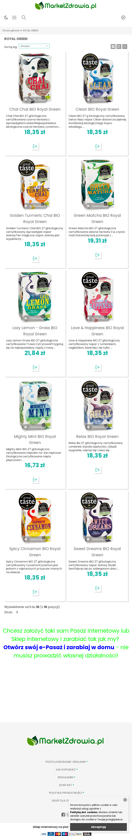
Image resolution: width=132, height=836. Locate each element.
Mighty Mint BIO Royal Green (35, 439)
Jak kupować (66, 770)
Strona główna (11, 30)
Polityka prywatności (65, 793)
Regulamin (65, 777)
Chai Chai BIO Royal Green (34, 109)
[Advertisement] (66, 696)
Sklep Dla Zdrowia (65, 801)
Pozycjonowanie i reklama (65, 762)
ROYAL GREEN (30, 30)
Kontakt (65, 785)
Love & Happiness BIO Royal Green (97, 331)
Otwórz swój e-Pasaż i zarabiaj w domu (58, 647)
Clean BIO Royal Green (97, 109)
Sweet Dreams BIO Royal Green (97, 552)
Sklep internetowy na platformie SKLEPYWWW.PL (66, 827)
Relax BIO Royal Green (97, 436)
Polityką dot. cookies (83, 812)
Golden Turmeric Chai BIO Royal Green (35, 218)
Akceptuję (98, 827)
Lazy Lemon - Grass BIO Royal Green (34, 331)
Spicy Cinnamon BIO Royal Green (34, 552)
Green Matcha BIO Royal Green (97, 218)
